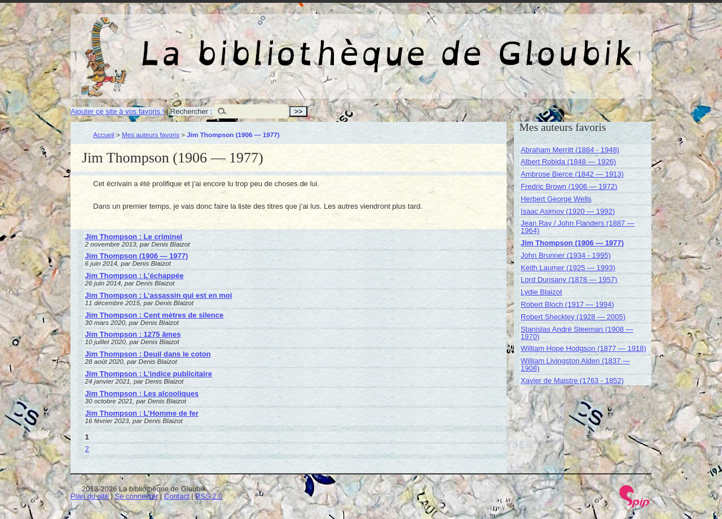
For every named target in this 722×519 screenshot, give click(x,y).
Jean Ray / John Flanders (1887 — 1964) (578, 227)
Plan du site (90, 496)
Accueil (104, 134)
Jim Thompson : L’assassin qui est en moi (158, 295)
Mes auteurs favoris (150, 134)
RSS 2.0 (208, 496)
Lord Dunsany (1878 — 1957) (569, 279)
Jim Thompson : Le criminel (134, 236)
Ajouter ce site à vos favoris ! (117, 111)
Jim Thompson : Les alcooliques (142, 393)
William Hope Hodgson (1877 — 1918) (583, 348)
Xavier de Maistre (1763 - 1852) (572, 380)
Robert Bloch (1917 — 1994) (567, 304)
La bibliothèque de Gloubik (480, 44)
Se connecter (137, 496)
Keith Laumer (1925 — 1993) (568, 267)
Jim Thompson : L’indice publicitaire (148, 374)
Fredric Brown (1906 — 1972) (569, 186)
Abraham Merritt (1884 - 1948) (570, 150)
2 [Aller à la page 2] (87, 449)
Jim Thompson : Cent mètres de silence (154, 315)
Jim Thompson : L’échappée (134, 275)
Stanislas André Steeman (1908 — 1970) (577, 333)
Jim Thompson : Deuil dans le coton (148, 354)
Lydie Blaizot (541, 292)
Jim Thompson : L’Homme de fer (142, 413)
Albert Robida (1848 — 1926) (568, 161)
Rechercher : (191, 111)
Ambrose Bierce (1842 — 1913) (572, 174)
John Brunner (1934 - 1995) (566, 255)
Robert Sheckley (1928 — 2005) (573, 317)
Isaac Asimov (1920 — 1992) (568, 211)
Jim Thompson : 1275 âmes (133, 334)
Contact (177, 496)
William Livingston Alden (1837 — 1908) (575, 364)
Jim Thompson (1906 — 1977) (136, 256)
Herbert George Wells (556, 199)
